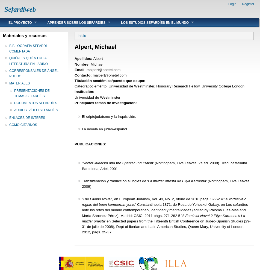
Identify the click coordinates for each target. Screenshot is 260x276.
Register (248, 4)
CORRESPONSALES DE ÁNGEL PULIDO (33, 73)
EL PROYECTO (18, 22)
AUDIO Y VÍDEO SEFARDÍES (36, 110)
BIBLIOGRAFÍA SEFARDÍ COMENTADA (28, 48)
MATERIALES (19, 83)
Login (232, 4)
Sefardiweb (20, 9)
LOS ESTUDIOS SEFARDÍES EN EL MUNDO (153, 22)
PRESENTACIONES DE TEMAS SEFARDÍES (32, 93)
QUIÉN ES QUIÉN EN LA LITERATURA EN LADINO (28, 61)
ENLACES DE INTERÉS (27, 118)
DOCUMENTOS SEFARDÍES (35, 103)
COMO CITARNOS (23, 125)
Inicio (82, 36)
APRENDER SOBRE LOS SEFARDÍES (75, 22)
